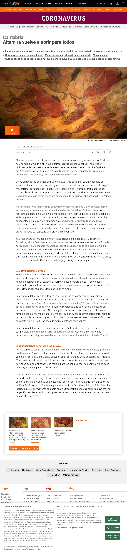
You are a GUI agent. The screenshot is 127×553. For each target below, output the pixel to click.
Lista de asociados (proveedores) (70, 528)
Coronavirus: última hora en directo (24, 55)
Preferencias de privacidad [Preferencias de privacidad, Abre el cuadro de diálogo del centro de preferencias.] (112, 536)
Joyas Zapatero (112, 470)
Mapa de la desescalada (77, 55)
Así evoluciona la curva (54, 58)
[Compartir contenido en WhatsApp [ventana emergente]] (104, 151)
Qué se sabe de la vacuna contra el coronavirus (94, 58)
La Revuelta (13, 470)
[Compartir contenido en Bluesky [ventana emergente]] (98, 151)
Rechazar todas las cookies (113, 528)
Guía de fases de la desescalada (23, 58)
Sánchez (61, 470)
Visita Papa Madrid (44, 470)
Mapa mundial (100, 55)
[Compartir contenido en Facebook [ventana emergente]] (87, 151)
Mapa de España (54, 55)
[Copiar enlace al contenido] (110, 151)
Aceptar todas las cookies (112, 519)
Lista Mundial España (79, 470)
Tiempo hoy (54, 475)
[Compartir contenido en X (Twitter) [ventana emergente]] (92, 151)
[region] (63, 528)
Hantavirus (27, 470)
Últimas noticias (70, 475)
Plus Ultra (96, 470)
